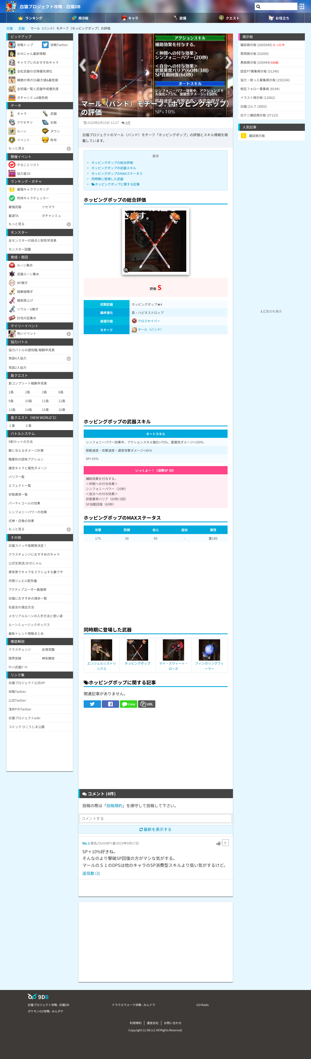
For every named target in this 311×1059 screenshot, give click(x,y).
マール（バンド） (151, 329)
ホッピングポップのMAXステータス (117, 173)
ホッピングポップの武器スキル (113, 167)
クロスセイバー (146, 320)
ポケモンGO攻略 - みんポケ (45, 1011)
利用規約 (136, 1023)
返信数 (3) (91, 873)
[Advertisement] (156, 374)
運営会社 (153, 1023)
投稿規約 (114, 805)
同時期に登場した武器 (107, 178)
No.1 (86, 843)
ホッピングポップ (137, 663)
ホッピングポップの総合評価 (112, 162)
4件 (128, 122)
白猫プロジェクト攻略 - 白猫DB (50, 6)
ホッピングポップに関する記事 (115, 184)
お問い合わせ (172, 1023)
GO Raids (202, 1005)
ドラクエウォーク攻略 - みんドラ (133, 1005)
